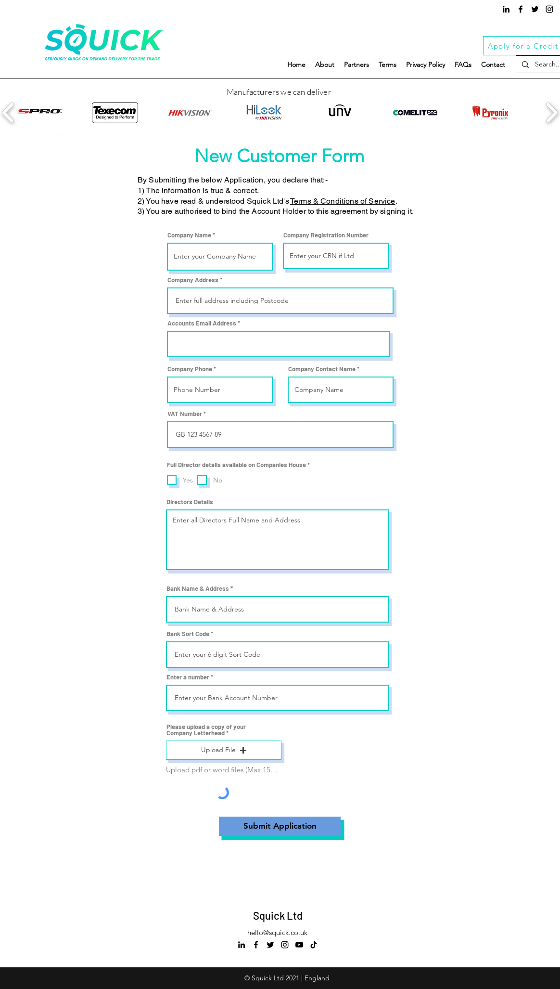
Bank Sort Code (187, 634)
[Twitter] (535, 9)
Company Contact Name (322, 369)
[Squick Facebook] (520, 9)
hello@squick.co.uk (277, 932)
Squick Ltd (278, 915)
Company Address (192, 280)
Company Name (189, 235)
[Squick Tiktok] (313, 945)
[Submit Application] (280, 826)
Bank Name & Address (197, 589)
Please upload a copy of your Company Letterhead (206, 730)
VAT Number (184, 414)
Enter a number (187, 677)
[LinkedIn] (506, 9)
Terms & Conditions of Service (342, 201)
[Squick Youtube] (299, 945)
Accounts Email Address (201, 323)
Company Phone (189, 369)
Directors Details (189, 502)
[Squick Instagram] (549, 9)
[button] (223, 750)
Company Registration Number (326, 235)
